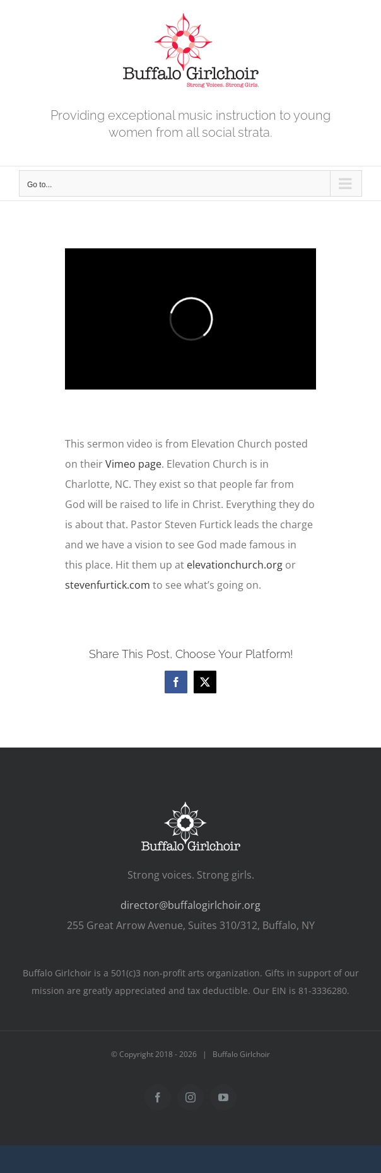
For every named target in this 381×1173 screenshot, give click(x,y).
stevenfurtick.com (107, 585)
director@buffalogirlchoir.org (190, 905)
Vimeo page (133, 464)
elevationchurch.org (235, 565)
